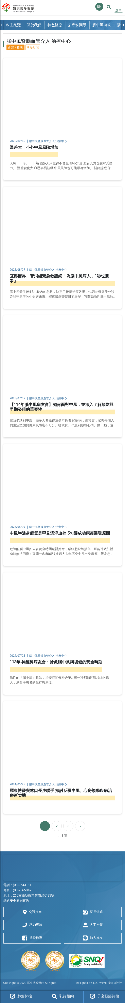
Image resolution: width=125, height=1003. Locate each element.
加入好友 (93, 938)
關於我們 (34, 25)
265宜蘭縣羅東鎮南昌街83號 (33, 895)
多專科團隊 (77, 25)
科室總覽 (13, 25)
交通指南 (32, 912)
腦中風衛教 (101, 25)
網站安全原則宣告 (16, 900)
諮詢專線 (32, 924)
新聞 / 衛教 (15, 47)
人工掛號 (93, 924)
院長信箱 (93, 912)
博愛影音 (32, 47)
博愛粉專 (32, 938)
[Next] (80, 826)
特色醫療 (55, 25)
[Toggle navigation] (118, 7)
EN (99, 6)
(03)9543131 (22, 885)
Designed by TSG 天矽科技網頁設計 (99, 983)
